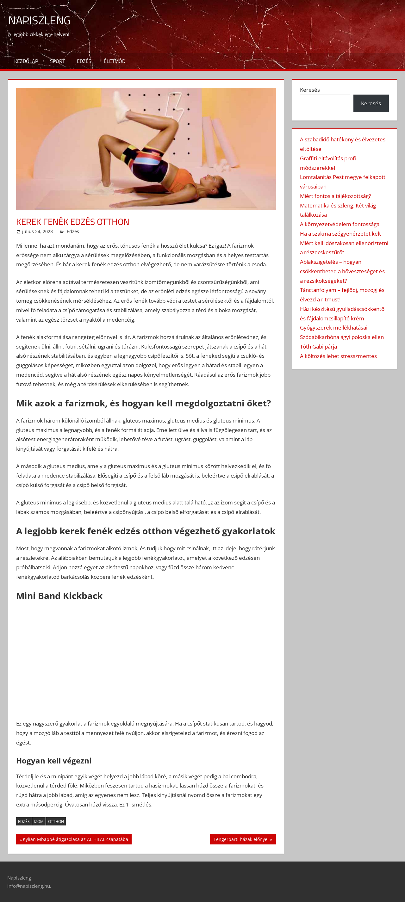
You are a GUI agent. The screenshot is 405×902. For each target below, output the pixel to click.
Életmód (114, 61)
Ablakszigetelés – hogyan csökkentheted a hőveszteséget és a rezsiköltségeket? (342, 271)
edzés (24, 821)
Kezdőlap (26, 61)
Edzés (84, 61)
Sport (57, 61)
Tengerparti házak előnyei (241, 840)
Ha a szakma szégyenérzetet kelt (340, 233)
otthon (56, 821)
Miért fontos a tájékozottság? (335, 196)
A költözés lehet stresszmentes (338, 356)
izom (39, 821)
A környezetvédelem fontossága (339, 224)
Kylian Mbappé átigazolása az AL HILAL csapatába (75, 840)
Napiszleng (39, 20)
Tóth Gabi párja (318, 346)
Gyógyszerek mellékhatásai (333, 327)
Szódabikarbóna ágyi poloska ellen (342, 337)
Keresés (310, 89)
